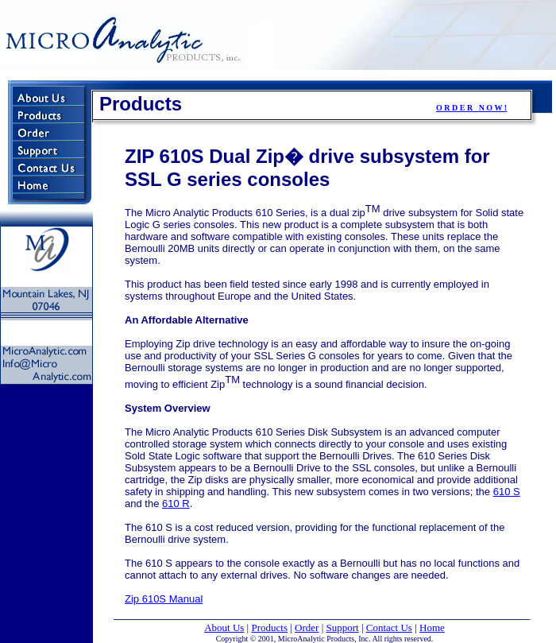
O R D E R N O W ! (471, 107)
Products (269, 627)
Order (307, 627)
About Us (224, 627)
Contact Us (389, 627)
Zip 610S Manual (164, 599)
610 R (176, 503)
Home (432, 627)
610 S (506, 492)
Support (342, 627)
